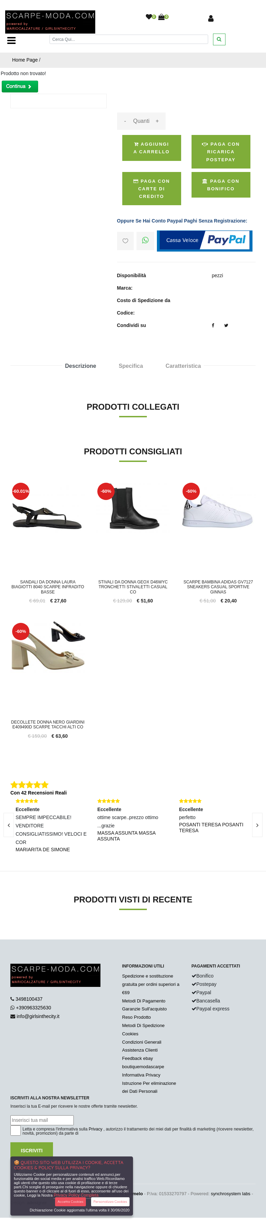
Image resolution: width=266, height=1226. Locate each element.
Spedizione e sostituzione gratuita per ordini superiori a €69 (150, 984)
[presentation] (257, 825)
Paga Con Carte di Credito (151, 189)
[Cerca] (129, 39)
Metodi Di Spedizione (143, 1025)
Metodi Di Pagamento (144, 1000)
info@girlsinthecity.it (38, 1016)
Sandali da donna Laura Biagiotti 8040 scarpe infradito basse (47, 587)
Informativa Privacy (141, 1075)
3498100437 (29, 999)
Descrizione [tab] (80, 366)
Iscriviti (32, 1150)
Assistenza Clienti (140, 1050)
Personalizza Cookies (110, 1201)
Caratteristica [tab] (183, 366)
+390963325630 (33, 1007)
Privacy (95, 1129)
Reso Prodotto (136, 1017)
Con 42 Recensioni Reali (38, 793)
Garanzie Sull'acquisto (144, 1008)
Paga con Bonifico (220, 185)
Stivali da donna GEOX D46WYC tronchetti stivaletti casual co (133, 587)
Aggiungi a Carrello (151, 148)
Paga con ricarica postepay (221, 152)
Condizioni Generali (141, 1042)
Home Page (25, 60)
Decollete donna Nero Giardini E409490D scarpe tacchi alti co (48, 724)
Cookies (130, 1033)
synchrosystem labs (230, 1193)
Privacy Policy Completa (76, 1195)
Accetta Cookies (70, 1201)
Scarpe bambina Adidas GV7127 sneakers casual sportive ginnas (218, 587)
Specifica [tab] (131, 366)
